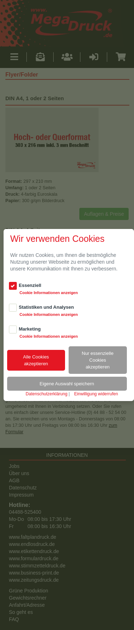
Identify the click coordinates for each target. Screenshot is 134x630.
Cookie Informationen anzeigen (49, 292)
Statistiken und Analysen (46, 307)
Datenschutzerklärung (47, 393)
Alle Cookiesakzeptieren (36, 360)
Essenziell (30, 285)
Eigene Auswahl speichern (67, 383)
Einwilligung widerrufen (96, 393)
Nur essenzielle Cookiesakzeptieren (98, 360)
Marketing (30, 329)
